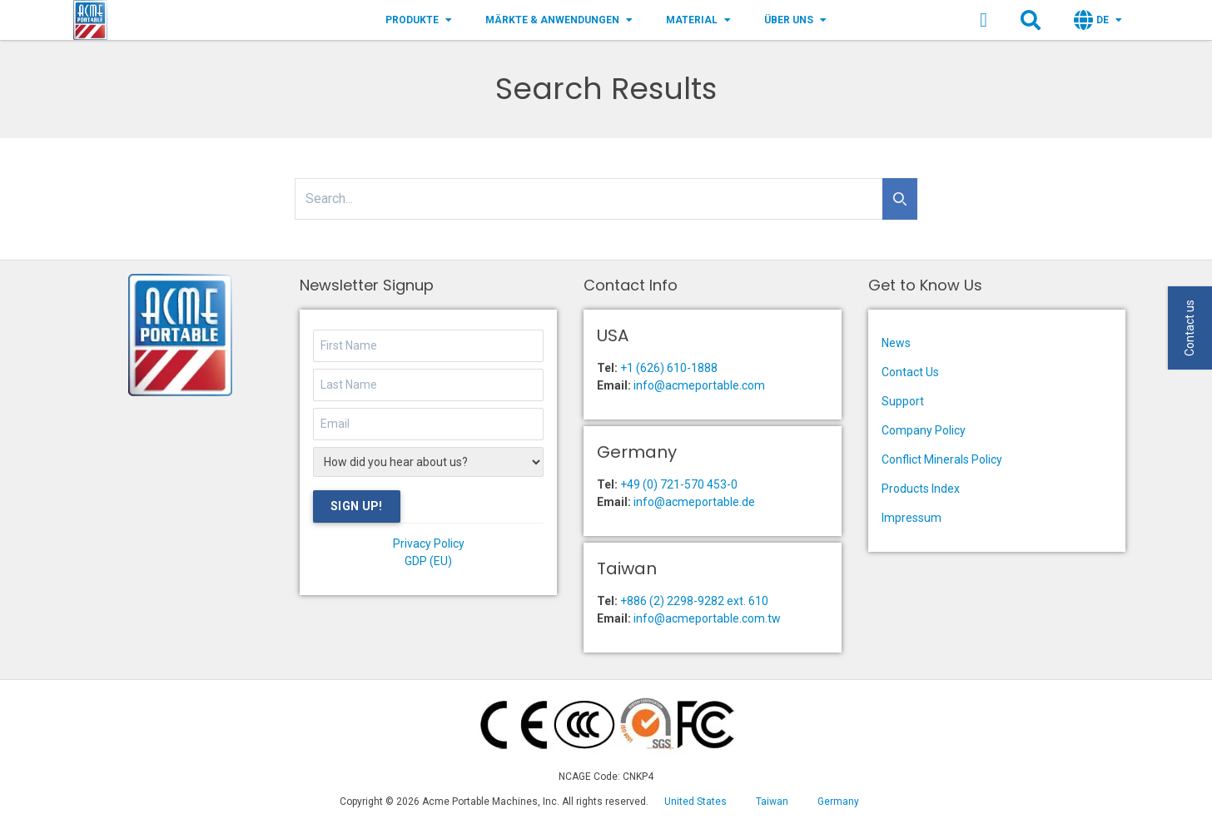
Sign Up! (356, 506)
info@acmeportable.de (694, 502)
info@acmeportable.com (699, 385)
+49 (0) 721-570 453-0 (679, 484)
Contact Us (910, 372)
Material (698, 20)
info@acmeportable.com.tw (707, 618)
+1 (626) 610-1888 (669, 368)
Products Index (921, 488)
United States (695, 801)
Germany (838, 801)
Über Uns (795, 20)
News (896, 343)
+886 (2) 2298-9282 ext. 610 (694, 601)
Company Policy (924, 430)
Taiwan (772, 801)
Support (903, 401)
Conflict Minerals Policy (942, 459)
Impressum (911, 517)
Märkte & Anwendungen (559, 20)
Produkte (418, 20)
